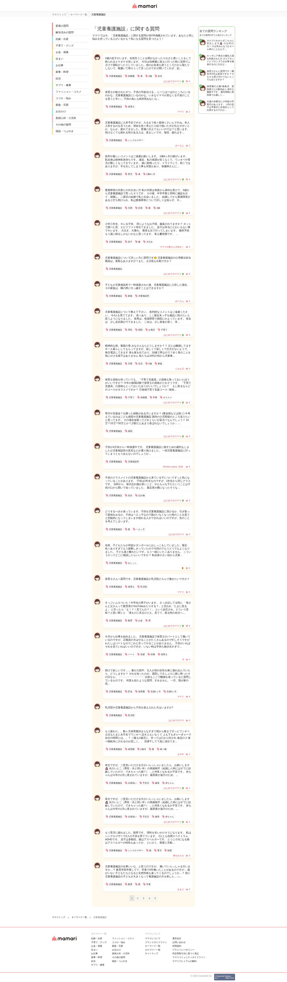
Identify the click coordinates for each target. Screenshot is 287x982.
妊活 (58, 78)
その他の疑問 (63, 124)
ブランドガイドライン (156, 942)
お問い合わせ (179, 942)
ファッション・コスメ (68, 91)
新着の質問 (62, 25)
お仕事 (59, 65)
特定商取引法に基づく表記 (185, 953)
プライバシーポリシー (183, 950)
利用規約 (176, 946)
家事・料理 (62, 71)
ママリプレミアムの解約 (184, 961)
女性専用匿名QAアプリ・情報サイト (144, 8)
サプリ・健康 (63, 85)
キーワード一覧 (152, 946)
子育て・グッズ (65, 45)
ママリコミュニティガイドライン (188, 957)
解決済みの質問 (65, 32)
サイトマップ (151, 953)
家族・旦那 (62, 104)
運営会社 (176, 938)
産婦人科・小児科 (66, 118)
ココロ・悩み (63, 98)
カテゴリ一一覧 (152, 950)
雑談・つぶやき (65, 131)
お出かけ (61, 111)
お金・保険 (62, 52)
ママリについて (152, 938)
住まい (59, 58)
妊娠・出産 (62, 38)
